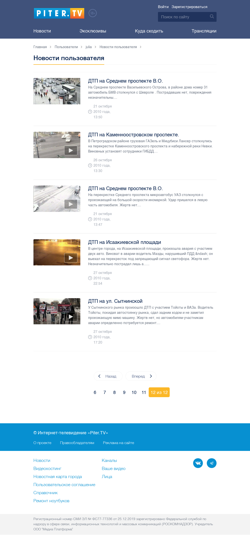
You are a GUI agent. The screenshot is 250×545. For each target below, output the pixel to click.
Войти (163, 7)
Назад (107, 376)
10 (134, 392)
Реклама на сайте (118, 443)
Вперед (142, 376)
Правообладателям (77, 443)
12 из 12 (159, 392)
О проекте (42, 443)
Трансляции (204, 31)
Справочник (45, 492)
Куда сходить (149, 31)
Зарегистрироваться (189, 7)
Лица (107, 476)
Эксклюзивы (93, 31)
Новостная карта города (57, 476)
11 (144, 392)
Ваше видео (113, 468)
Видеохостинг (47, 468)
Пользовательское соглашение (64, 484)
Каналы (109, 460)
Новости (42, 31)
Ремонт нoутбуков (51, 501)
